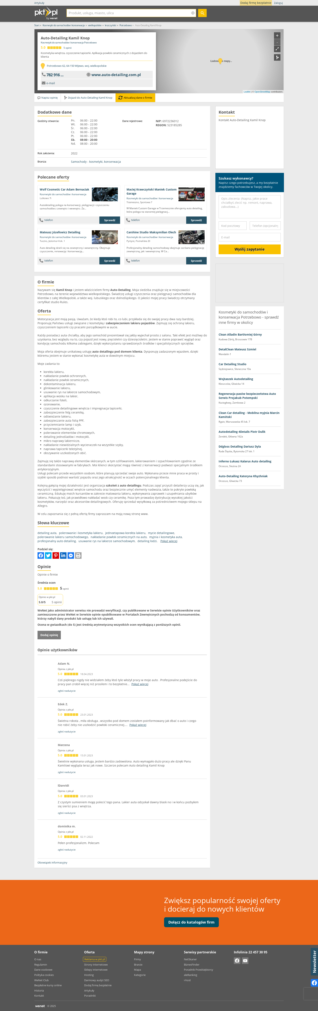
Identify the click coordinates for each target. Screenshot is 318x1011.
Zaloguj (278, 3)
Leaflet (247, 91)
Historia (39, 990)
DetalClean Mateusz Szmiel (237, 349)
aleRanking (190, 975)
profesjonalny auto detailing (57, 541)
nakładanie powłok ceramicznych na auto (119, 537)
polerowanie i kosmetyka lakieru (81, 533)
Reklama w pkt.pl (94, 959)
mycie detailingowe (161, 533)
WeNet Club (41, 980)
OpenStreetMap (262, 91)
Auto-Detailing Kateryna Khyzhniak (243, 476)
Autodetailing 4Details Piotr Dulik (242, 432)
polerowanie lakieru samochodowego (63, 537)
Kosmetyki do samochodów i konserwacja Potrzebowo (69, 42)
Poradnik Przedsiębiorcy (198, 969)
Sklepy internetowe (95, 969)
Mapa (137, 969)
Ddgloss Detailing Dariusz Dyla (240, 446)
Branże (138, 964)
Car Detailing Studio (232, 364)
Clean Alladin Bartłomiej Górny (240, 334)
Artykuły (39, 3)
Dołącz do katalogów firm (191, 922)
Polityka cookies (44, 975)
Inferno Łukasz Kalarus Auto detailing (245, 461)
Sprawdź (109, 220)
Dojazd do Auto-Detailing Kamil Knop (88, 97)
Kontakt (39, 995)
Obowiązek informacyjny (52, 862)
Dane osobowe (43, 969)
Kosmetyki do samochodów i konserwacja (63, 194)
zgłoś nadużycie (67, 690)
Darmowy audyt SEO (96, 980)
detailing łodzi (147, 541)
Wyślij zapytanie (250, 249)
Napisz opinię (47, 97)
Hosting (89, 975)
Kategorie (140, 975)
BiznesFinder (191, 964)
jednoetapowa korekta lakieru (125, 533)
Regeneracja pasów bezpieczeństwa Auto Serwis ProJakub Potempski (247, 396)
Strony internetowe (96, 964)
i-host (187, 980)
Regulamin (40, 964)
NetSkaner (190, 959)
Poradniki (90, 995)
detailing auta (47, 533)
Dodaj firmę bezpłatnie (257, 3)
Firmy (137, 959)
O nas (37, 959)
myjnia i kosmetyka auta (165, 537)
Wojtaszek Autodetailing (236, 379)
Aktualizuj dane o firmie (135, 97)
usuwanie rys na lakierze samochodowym (106, 541)
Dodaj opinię (49, 635)
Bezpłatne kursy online (48, 985)
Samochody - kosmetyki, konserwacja (96, 162)
